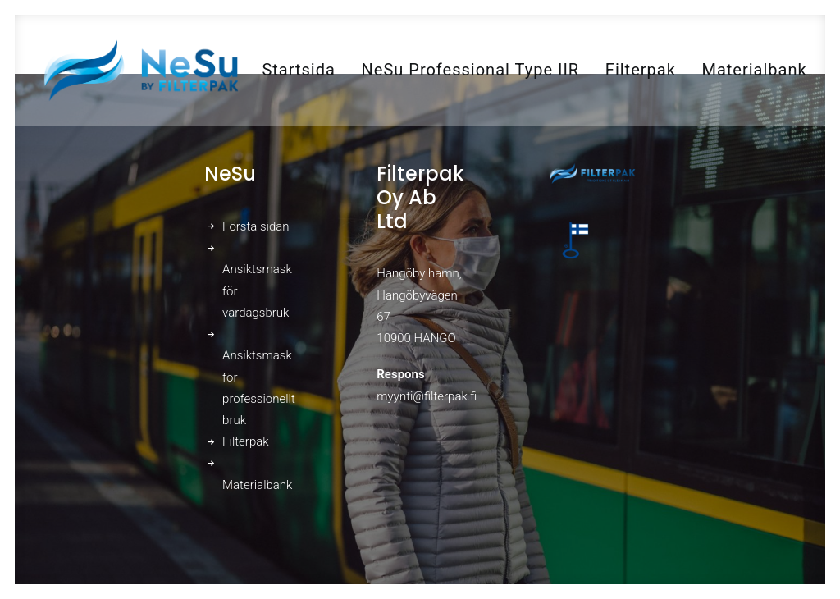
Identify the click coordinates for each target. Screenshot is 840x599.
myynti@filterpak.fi (427, 396)
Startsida (298, 70)
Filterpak (640, 70)
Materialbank (753, 70)
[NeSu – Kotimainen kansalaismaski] (140, 70)
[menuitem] (298, 70)
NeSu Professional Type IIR (471, 70)
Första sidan (255, 226)
